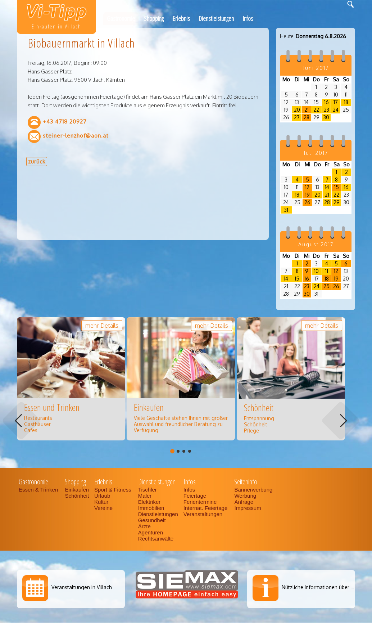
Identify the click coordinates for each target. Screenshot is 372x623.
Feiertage (194, 496)
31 (286, 210)
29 (337, 202)
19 (307, 195)
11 (326, 271)
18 (346, 102)
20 (297, 110)
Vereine (103, 508)
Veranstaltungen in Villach (81, 587)
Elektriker (149, 502)
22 (316, 110)
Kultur (101, 502)
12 (307, 187)
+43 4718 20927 (65, 121)
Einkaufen (77, 490)
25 (326, 286)
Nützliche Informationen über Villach (324, 587)
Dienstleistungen (216, 18)
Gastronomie (121, 18)
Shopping (154, 18)
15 (336, 187)
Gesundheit (152, 520)
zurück (36, 161)
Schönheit (77, 496)
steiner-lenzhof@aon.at (76, 135)
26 (307, 202)
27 (297, 117)
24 (336, 110)
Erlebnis (181, 18)
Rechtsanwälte (155, 538)
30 (326, 117)
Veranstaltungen (202, 514)
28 (306, 117)
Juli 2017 (316, 153)
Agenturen (150, 532)
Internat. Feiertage (206, 508)
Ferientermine (200, 502)
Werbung (245, 496)
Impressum (247, 508)
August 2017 (316, 244)
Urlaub (102, 496)
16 (326, 102)
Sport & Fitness (113, 490)
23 (326, 110)
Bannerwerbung (253, 490)
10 (316, 271)
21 (306, 110)
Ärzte (144, 526)
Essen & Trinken (39, 490)
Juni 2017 (316, 68)
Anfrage (243, 502)
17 (336, 102)
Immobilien (151, 508)
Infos (248, 18)
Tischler (147, 490)
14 (327, 187)
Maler (145, 496)
